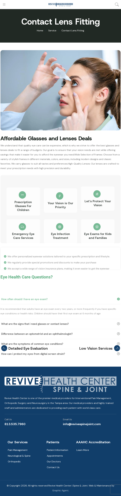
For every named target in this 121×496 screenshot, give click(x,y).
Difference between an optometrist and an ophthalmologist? (60, 360)
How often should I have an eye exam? (60, 326)
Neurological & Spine (19, 455)
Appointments (55, 455)
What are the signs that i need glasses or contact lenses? (60, 350)
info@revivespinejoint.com (82, 424)
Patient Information (57, 450)
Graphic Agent (60, 490)
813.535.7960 (15, 424)
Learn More (82, 450)
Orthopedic (14, 461)
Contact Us (53, 467)
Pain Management (17, 450)
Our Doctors (54, 461)
